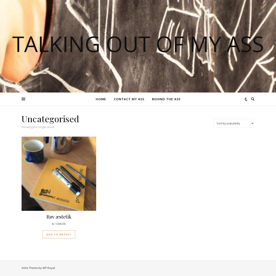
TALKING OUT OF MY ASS (138, 43)
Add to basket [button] (58, 234)
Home (101, 99)
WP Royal (48, 268)
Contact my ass (129, 99)
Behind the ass (166, 99)
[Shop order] (233, 123)
